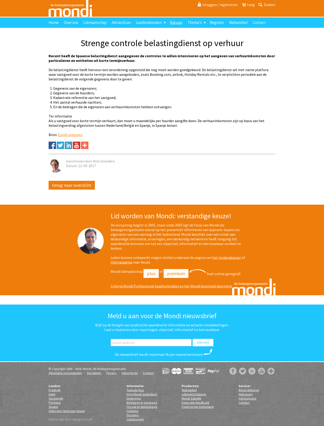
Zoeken (269, 4)
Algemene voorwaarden (65, 373)
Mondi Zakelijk (191, 398)
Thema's (194, 22)
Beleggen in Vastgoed (142, 403)
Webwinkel (238, 22)
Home (54, 22)
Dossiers (133, 415)
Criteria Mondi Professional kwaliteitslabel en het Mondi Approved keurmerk (171, 286)
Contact (259, 22)
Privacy (111, 373)
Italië (52, 394)
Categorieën (135, 419)
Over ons (71, 22)
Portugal (54, 403)
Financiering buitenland (198, 407)
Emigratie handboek (195, 403)
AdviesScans (247, 398)
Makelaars (246, 394)
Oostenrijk (56, 398)
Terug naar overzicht (71, 185)
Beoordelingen (249, 390)
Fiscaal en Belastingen (142, 407)
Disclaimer (94, 373)
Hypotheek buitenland (142, 394)
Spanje (53, 407)
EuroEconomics (70, 134)
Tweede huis (135, 390)
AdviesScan (121, 22)
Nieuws (176, 22)
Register (217, 22)
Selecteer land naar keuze (67, 411)
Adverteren (130, 373)
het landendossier (226, 257)
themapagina (121, 262)
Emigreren (134, 398)
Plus (151, 273)
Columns (132, 411)
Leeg (251, 4)
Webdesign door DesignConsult (70, 419)
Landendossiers (149, 22)
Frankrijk (54, 390)
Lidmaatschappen (194, 394)
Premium (176, 273)
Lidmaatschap (95, 22)
